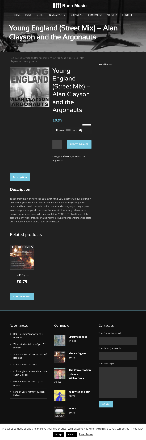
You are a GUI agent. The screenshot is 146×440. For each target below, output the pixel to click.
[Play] (57, 130)
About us (112, 15)
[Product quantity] (57, 144)
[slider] (68, 130)
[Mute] (80, 130)
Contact (127, 15)
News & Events (57, 15)
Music (28, 15)
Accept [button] (58, 434)
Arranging (77, 15)
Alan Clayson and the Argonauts (33, 57)
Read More (86, 434)
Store (39, 15)
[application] (72, 130)
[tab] (20, 177)
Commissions (95, 15)
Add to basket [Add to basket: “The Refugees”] (22, 296)
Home (17, 15)
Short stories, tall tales (25, 364)
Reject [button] (71, 434)
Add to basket (79, 144)
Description (20, 177)
